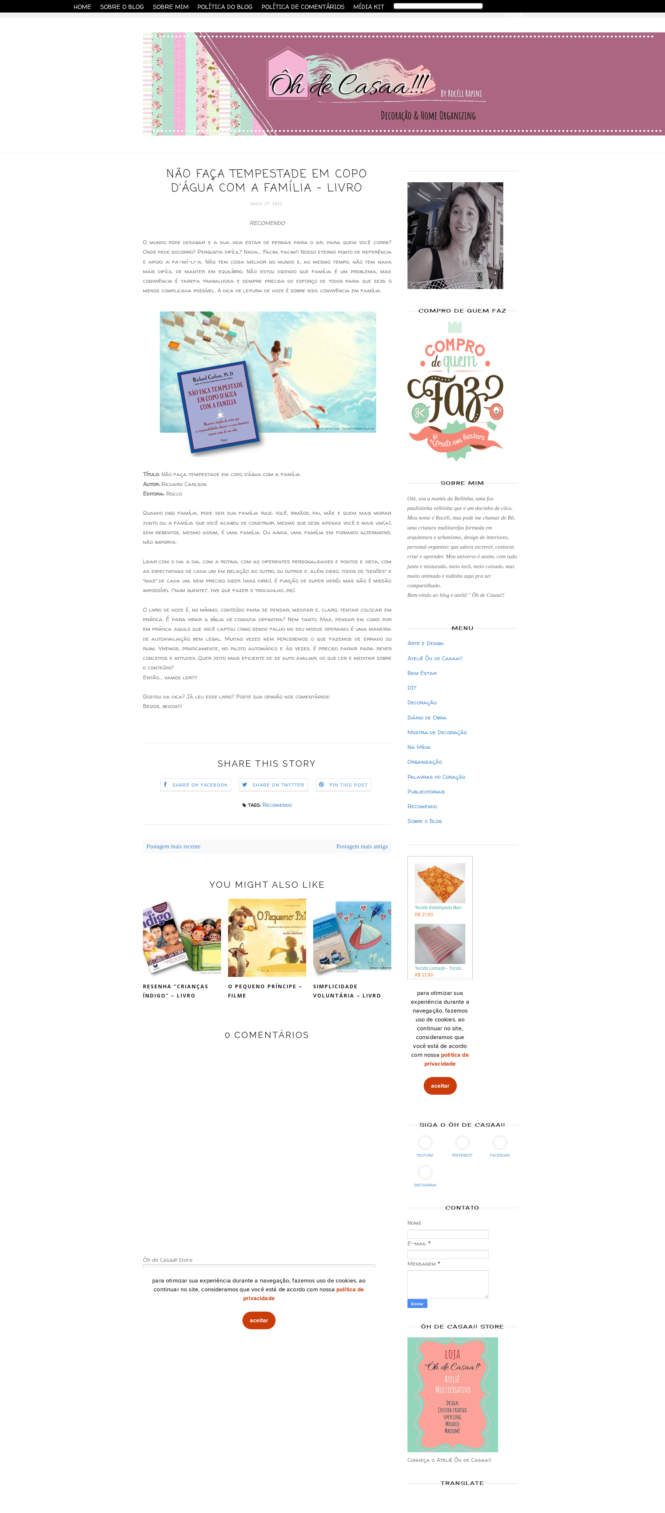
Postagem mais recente (174, 846)
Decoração (422, 702)
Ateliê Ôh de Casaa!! (434, 658)
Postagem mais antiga (362, 846)
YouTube (425, 1146)
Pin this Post (348, 785)
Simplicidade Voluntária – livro (347, 991)
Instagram (425, 1176)
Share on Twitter (278, 785)
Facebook (500, 1146)
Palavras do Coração (436, 777)
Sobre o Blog (122, 7)
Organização (424, 762)
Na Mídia (419, 747)
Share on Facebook (200, 785)
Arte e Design (425, 643)
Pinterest (462, 1146)
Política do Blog (225, 7)
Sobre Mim (171, 7)
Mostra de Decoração (437, 732)
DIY (411, 688)
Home (82, 7)
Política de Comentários (303, 7)
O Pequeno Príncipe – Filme (265, 991)
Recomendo (277, 805)
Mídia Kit (368, 7)
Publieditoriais (426, 791)
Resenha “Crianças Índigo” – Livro (176, 991)
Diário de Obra (427, 717)
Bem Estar (422, 673)
